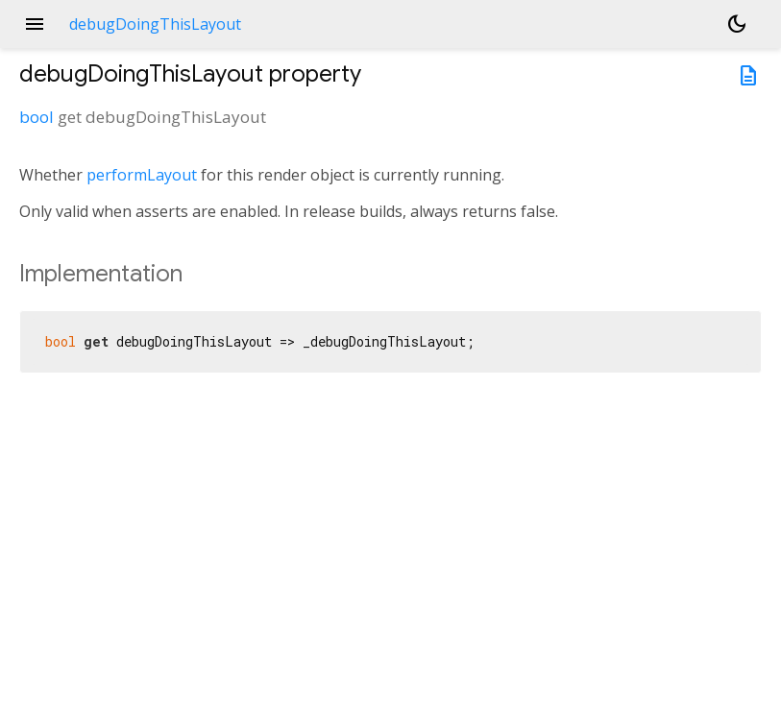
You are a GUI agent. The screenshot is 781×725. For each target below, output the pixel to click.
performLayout (141, 174)
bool (36, 117)
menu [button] (34, 24)
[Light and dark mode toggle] (736, 24)
